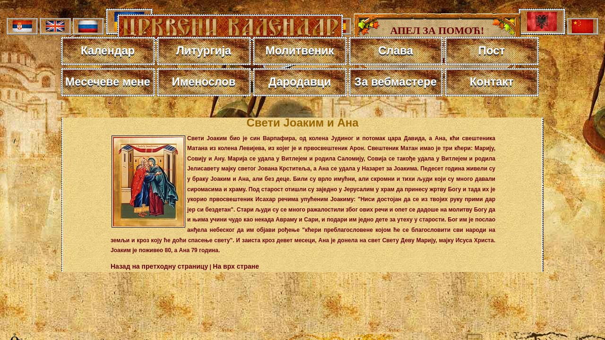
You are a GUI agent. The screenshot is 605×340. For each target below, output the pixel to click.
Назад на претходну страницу (159, 266)
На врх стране (236, 266)
